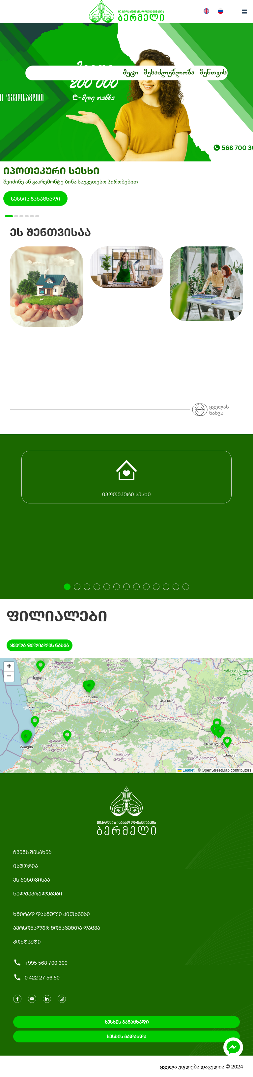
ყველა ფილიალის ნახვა (39, 645)
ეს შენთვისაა (31, 879)
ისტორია (25, 866)
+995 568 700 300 (40, 962)
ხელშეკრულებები (37, 893)
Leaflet (186, 770)
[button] (227, 743)
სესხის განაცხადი (35, 198)
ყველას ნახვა (219, 409)
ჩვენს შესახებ (32, 852)
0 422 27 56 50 (36, 977)
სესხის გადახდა (126, 1036)
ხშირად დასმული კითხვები (51, 914)
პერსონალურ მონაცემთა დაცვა (56, 927)
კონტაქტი (27, 941)
